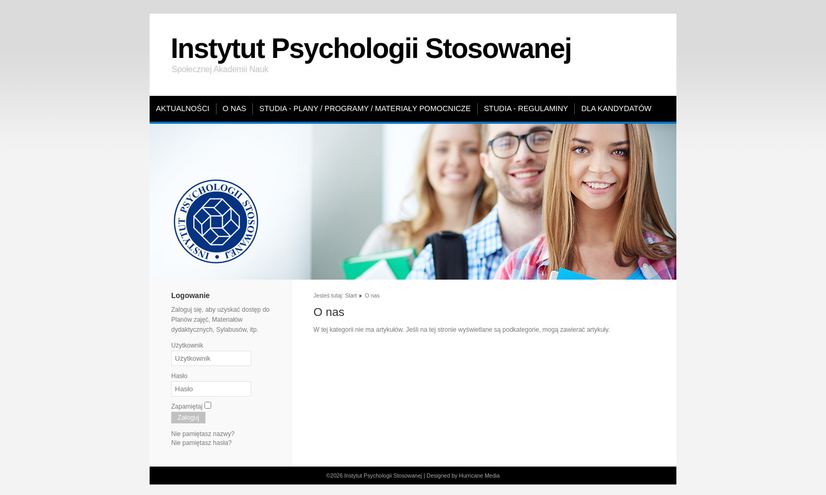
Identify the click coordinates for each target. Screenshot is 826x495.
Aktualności (183, 108)
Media (492, 475)
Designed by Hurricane (456, 475)
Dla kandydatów (616, 108)
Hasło (179, 376)
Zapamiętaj (186, 406)
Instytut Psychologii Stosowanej (371, 48)
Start (351, 295)
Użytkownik (187, 345)
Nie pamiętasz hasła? (201, 443)
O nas (235, 108)
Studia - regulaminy (526, 108)
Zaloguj (188, 417)
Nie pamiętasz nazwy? (202, 434)
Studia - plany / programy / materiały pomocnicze (364, 108)
